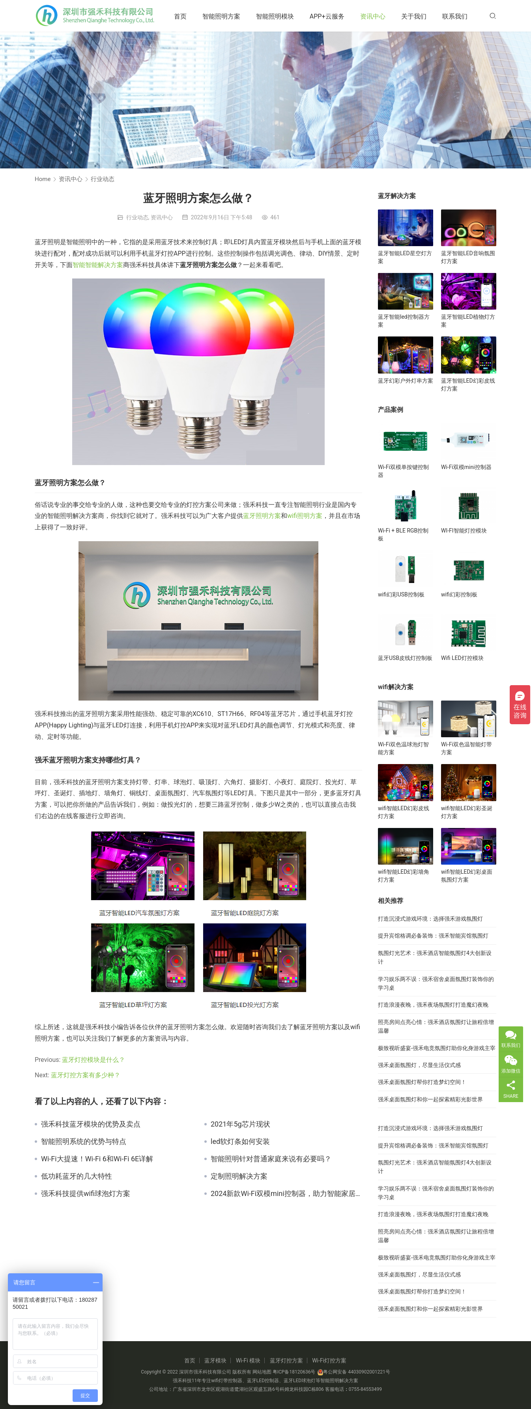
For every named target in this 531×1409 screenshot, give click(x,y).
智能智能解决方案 (98, 265)
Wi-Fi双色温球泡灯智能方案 (403, 748)
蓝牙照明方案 (262, 515)
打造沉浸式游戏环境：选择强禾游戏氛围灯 (430, 919)
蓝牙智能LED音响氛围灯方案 (468, 257)
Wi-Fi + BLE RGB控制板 (403, 534)
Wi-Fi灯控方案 (329, 1360)
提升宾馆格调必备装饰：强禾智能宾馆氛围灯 (433, 935)
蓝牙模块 (215, 1360)
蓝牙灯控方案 (286, 1360)
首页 (182, 16)
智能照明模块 (277, 16)
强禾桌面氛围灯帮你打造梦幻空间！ (422, 1082)
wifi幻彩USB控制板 (401, 594)
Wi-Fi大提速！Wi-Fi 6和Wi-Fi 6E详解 (97, 1159)
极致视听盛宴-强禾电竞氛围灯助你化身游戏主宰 (436, 1048)
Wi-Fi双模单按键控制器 (403, 471)
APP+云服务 (329, 16)
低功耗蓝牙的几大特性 (76, 1176)
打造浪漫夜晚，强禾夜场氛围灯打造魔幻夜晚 (433, 1005)
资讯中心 (375, 16)
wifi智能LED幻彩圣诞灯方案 (466, 812)
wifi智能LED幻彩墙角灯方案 (403, 876)
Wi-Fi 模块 (248, 1360)
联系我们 (457, 16)
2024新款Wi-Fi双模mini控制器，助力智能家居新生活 (286, 1194)
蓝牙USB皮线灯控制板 (405, 658)
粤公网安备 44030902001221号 (354, 1372)
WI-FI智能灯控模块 (464, 530)
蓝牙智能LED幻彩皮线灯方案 (468, 384)
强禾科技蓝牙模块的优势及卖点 (90, 1124)
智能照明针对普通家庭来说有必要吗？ (271, 1159)
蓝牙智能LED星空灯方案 (405, 257)
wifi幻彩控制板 (459, 594)
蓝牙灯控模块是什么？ (93, 1059)
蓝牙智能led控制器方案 (404, 321)
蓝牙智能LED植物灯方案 (468, 321)
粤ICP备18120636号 (294, 1372)
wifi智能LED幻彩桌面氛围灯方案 (466, 876)
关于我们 (416, 16)
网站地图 (261, 1372)
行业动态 (137, 217)
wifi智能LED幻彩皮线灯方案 (403, 812)
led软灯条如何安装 (240, 1142)
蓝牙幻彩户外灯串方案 (405, 380)
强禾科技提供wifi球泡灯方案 (85, 1194)
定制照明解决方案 (239, 1176)
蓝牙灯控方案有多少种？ (85, 1075)
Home (42, 179)
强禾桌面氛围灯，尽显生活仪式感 (419, 1065)
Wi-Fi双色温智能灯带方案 (466, 748)
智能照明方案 (224, 16)
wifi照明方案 (304, 515)
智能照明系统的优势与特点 (83, 1142)
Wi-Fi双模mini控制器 (466, 467)
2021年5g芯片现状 (240, 1124)
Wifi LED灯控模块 (462, 658)
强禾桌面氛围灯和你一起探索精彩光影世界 (430, 1099)
